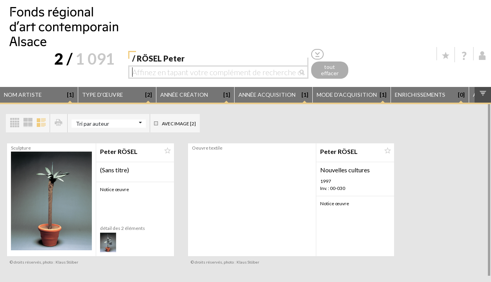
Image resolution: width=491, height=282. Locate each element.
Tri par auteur (92, 123)
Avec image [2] (179, 124)
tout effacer (330, 70)
